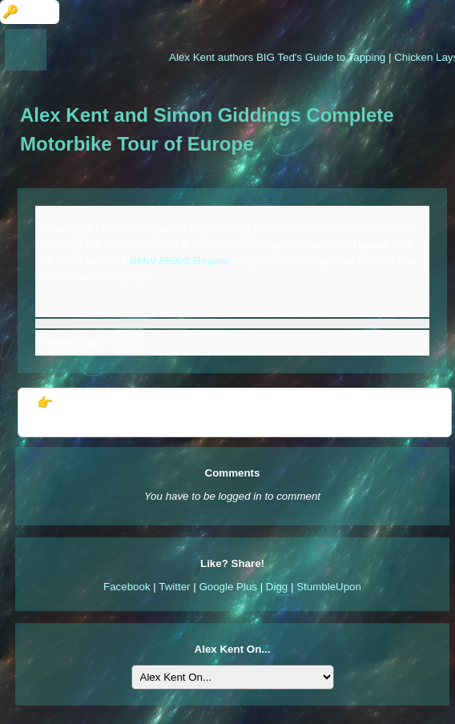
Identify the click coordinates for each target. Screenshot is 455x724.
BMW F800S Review (179, 261)
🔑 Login (29, 11)
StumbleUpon (328, 587)
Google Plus (228, 587)
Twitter (174, 587)
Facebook (127, 587)
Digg (277, 587)
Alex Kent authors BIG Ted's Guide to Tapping (279, 57)
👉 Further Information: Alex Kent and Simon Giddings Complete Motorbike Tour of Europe (234, 412)
